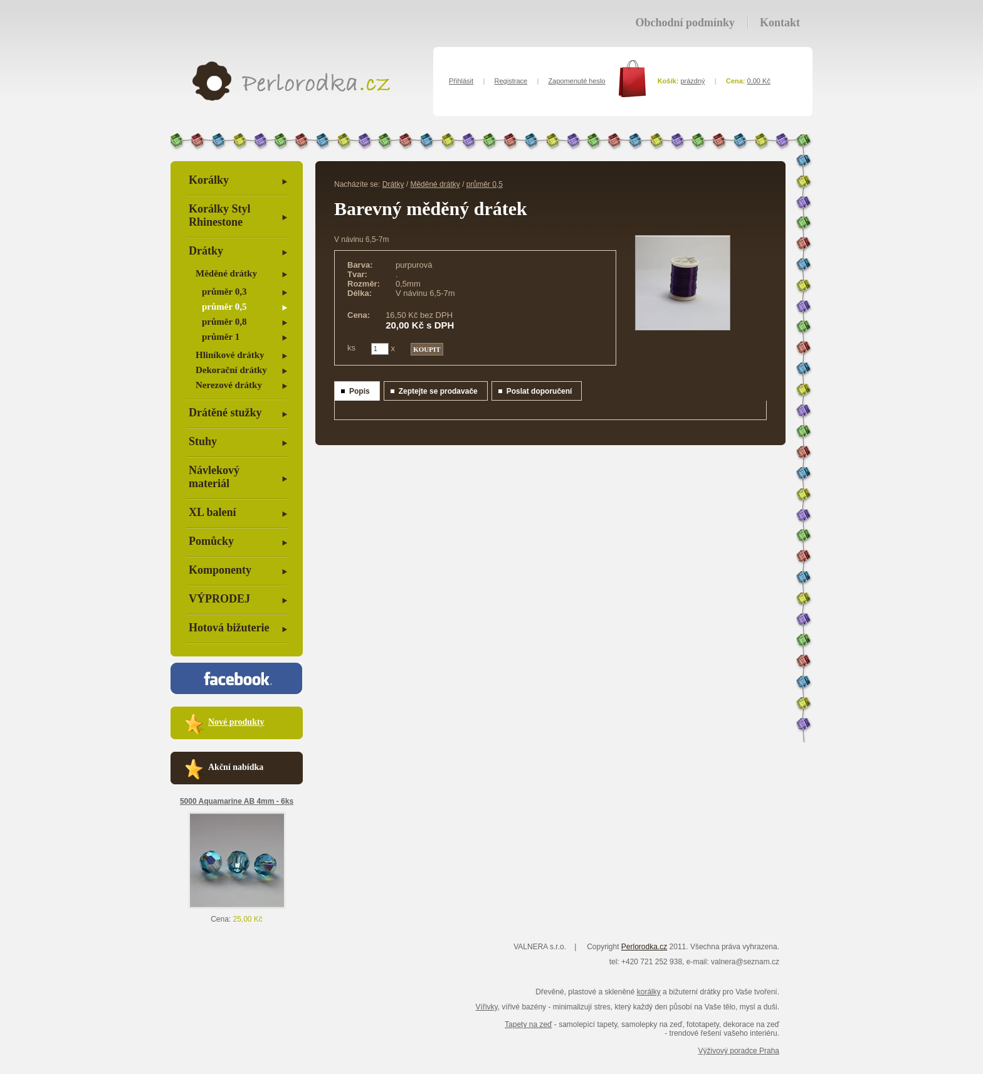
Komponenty (220, 570)
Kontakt (780, 22)
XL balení (212, 512)
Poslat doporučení (539, 391)
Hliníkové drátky (230, 355)
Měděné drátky (226, 273)
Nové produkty (236, 722)
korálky (649, 991)
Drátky (206, 251)
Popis (359, 391)
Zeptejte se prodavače (438, 391)
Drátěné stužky (225, 412)
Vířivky (487, 1007)
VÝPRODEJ (219, 598)
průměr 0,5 (224, 307)
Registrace (511, 81)
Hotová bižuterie (229, 627)
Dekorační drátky (231, 370)
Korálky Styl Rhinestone (220, 215)
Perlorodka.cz (644, 946)
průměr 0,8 (224, 322)
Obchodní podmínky (685, 22)
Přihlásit (461, 81)
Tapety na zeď (528, 1024)
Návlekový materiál (214, 477)
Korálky (209, 180)
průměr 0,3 (224, 292)
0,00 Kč (758, 81)
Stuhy (203, 441)
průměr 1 (220, 337)
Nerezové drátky (229, 385)
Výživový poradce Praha (738, 1050)
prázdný (692, 81)
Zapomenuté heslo (577, 81)
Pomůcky (211, 541)
